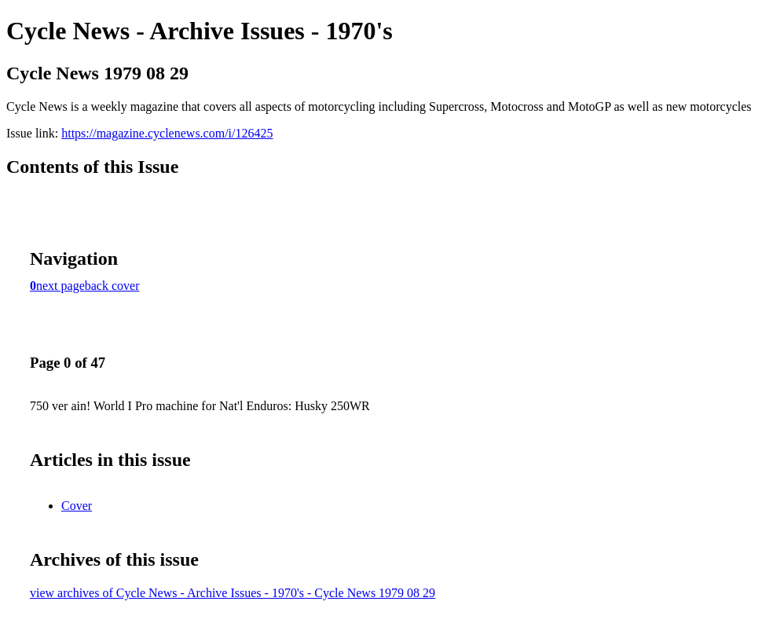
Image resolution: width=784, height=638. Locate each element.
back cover (112, 285)
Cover (76, 505)
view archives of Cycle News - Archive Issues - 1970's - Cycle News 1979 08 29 (232, 593)
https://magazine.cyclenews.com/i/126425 (167, 133)
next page (60, 285)
